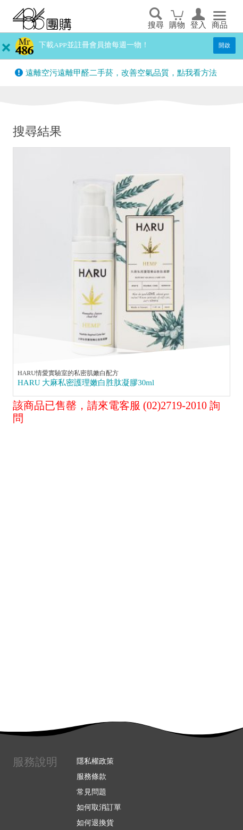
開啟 (224, 45)
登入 (198, 25)
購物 (177, 25)
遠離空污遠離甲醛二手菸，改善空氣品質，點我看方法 (121, 73)
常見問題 (91, 791)
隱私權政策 (95, 761)
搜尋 (156, 25)
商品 (220, 25)
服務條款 (91, 776)
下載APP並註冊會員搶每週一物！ (94, 45)
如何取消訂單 (99, 807)
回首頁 (42, 19)
